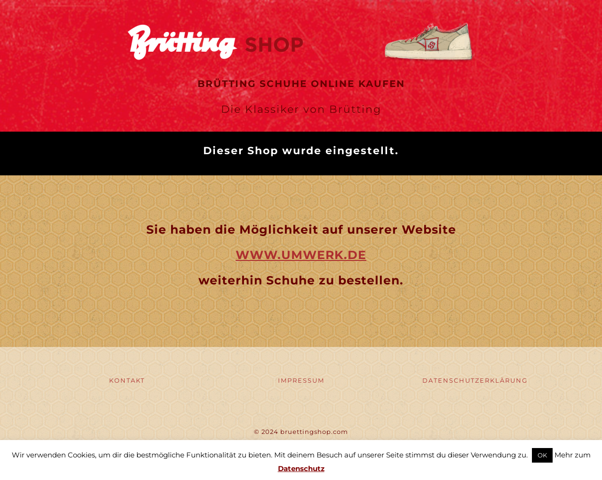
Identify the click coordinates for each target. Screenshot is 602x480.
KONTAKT (127, 380)
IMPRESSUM (301, 380)
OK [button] (542, 455)
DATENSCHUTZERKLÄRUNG (475, 380)
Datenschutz (301, 468)
